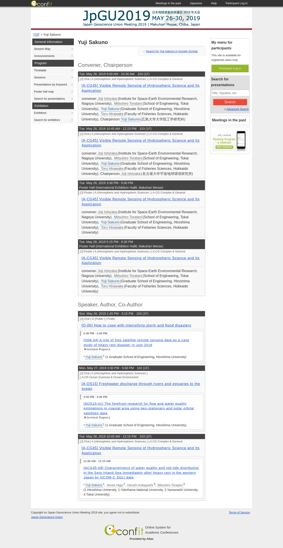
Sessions (40, 77)
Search (230, 102)
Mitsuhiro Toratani (128, 103)
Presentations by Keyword (50, 84)
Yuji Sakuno (52, 34)
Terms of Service (239, 512)
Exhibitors (40, 112)
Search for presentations (49, 98)
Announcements (44, 56)
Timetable (40, 70)
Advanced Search (237, 109)
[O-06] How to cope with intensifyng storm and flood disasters (136, 325)
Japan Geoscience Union (47, 517)
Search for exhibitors (47, 120)
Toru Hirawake (112, 114)
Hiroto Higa (115, 485)
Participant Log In (230, 68)
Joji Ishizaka (107, 99)
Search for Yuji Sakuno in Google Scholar (172, 51)
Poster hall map (44, 91)
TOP (36, 34)
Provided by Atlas (141, 538)
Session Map (42, 48)
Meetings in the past (229, 120)
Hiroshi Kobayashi (140, 485)
